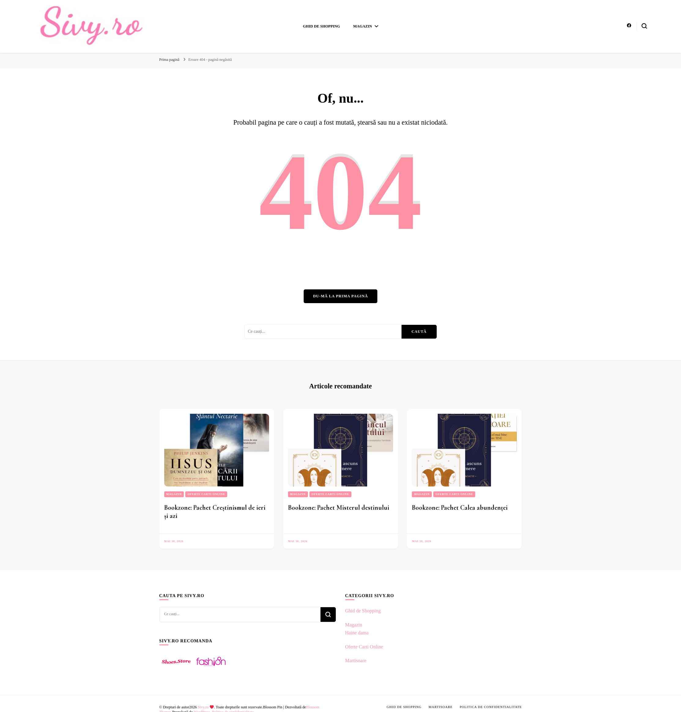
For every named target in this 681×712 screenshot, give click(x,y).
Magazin (362, 26)
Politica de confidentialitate (491, 707)
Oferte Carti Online (206, 494)
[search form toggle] (644, 26)
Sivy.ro (206, 707)
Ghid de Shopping (321, 26)
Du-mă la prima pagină (340, 296)
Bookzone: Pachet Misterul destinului (338, 508)
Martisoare (355, 660)
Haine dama (357, 632)
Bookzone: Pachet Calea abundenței (460, 508)
